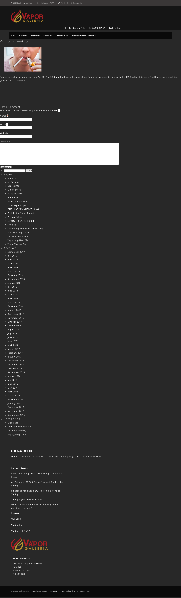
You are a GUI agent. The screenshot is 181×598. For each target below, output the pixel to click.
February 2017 (15, 352)
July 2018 (12, 286)
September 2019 (16, 252)
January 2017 (14, 356)
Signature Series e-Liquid (21, 220)
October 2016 (15, 368)
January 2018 (14, 310)
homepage (13, 197)
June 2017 (13, 337)
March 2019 (14, 271)
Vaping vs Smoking (14, 41)
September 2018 (16, 279)
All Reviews (13, 182)
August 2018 (14, 283)
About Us (12, 178)
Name (3, 115)
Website (4, 133)
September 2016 (16, 372)
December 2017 (16, 314)
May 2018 (13, 294)
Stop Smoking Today (18, 232)
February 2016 (15, 399)
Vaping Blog (62, 35)
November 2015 (16, 411)
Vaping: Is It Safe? (20, 531)
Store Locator (77, 3)
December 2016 (16, 360)
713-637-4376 (64, 3)
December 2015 (16, 407)
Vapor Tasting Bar (17, 244)
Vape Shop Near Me (18, 240)
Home (13, 35)
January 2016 (14, 403)
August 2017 (14, 329)
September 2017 (16, 325)
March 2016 (14, 395)
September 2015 (16, 415)
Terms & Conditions (18, 236)
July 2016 (12, 380)
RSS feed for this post (137, 77)
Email (3, 124)
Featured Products (17, 426)
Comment (5, 141)
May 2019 (13, 263)
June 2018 (13, 290)
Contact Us (48, 35)
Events (11, 422)
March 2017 (14, 349)
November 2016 (16, 364)
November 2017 (16, 318)
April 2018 (13, 298)
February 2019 (15, 275)
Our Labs (23, 35)
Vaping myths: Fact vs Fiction (26, 499)
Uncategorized (15, 430)
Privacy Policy (15, 217)
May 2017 (13, 341)
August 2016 (14, 376)
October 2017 (15, 321)
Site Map (53, 591)
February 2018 (15, 306)
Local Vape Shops (17, 205)
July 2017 (12, 333)
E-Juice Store (14, 189)
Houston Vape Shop (18, 201)
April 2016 (13, 391)
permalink (81, 77)
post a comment (17, 80)
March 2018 (14, 302)
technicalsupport (20, 77)
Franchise (35, 35)
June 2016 (13, 384)
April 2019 (13, 267)
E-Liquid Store (15, 193)
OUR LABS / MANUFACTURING (23, 209)
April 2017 (13, 345)
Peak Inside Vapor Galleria (84, 35)
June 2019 (13, 259)
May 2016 (13, 387)
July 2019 (12, 255)
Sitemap (12, 224)
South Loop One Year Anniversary (25, 228)
